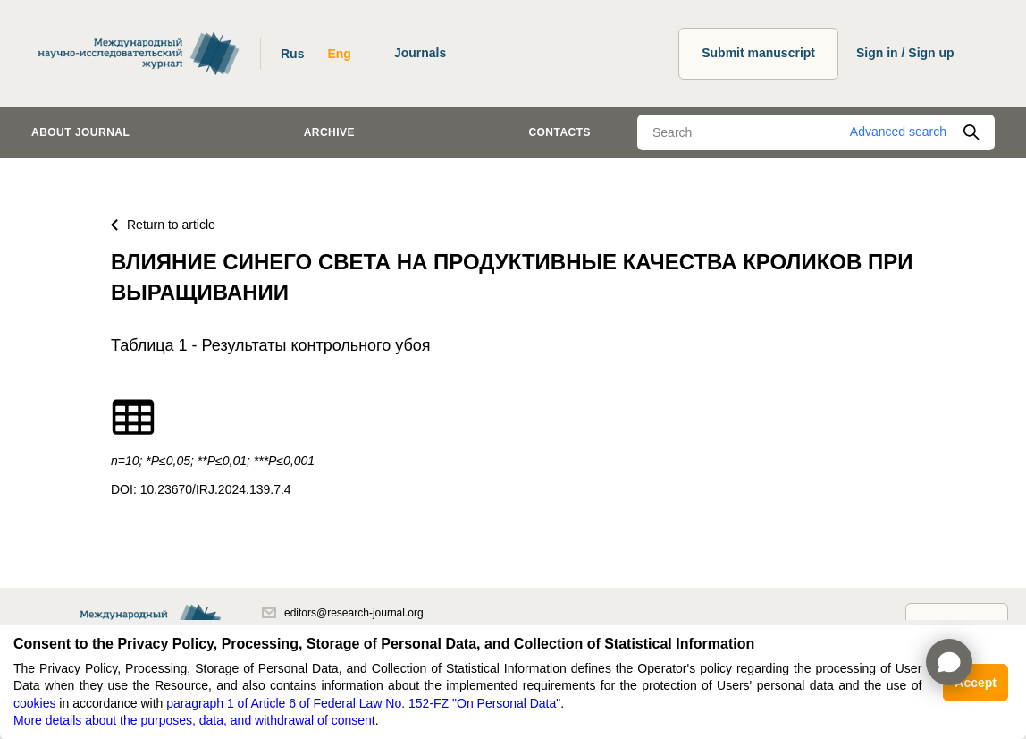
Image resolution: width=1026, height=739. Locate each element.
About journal (80, 132)
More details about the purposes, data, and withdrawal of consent (194, 720)
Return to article (163, 224)
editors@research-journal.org (343, 613)
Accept (976, 682)
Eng (338, 54)
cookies (34, 703)
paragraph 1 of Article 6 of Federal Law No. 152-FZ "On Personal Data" (363, 703)
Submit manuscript (758, 53)
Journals (420, 53)
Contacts (559, 132)
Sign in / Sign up (905, 53)
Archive (329, 132)
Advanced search (898, 131)
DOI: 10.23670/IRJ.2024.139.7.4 (201, 489)
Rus (292, 54)
